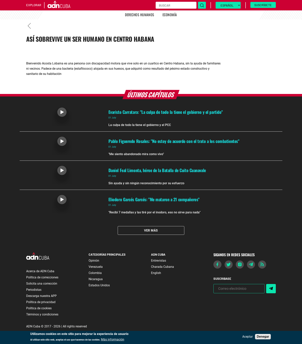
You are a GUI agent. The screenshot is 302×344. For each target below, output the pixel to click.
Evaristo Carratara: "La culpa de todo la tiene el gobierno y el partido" (165, 112)
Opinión (94, 260)
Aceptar (247, 336)
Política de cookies (39, 308)
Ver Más (151, 230)
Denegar (263, 336)
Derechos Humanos (139, 14)
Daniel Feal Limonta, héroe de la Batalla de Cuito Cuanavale (157, 170)
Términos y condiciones (42, 314)
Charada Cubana (162, 267)
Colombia (95, 273)
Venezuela (96, 267)
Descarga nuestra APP (41, 296)
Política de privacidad (40, 302)
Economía (170, 14)
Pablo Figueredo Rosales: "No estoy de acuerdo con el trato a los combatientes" (173, 141)
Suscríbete (263, 5)
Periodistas (33, 290)
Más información (112, 339)
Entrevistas (158, 260)
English (156, 273)
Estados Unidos (99, 285)
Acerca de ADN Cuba (40, 271)
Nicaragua (96, 279)
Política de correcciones (42, 277)
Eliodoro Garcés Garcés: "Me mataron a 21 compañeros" (154, 199)
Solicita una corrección (41, 283)
